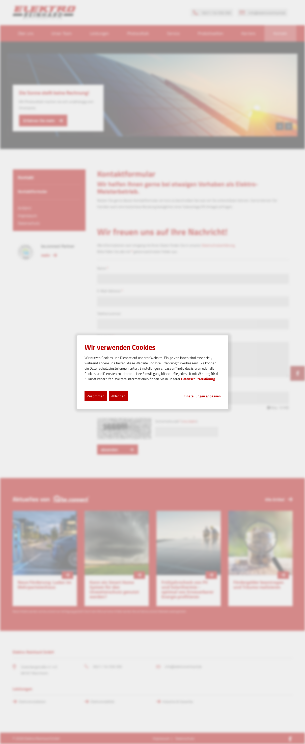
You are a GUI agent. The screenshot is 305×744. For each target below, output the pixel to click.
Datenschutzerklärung (198, 378)
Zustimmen (95, 396)
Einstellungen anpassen (202, 396)
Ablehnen (118, 396)
